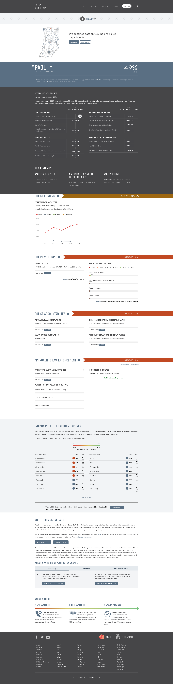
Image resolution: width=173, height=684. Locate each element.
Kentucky (59, 662)
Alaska (38, 645)
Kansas (58, 659)
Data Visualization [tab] (121, 568)
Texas (119, 652)
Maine (78, 647)
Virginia (119, 657)
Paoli (41, 67)
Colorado (39, 657)
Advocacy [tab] (52, 568)
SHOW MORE (86, 497)
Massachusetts (61, 667)
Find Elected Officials (106, 583)
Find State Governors (53, 583)
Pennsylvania (101, 664)
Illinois (58, 654)
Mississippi (80, 657)
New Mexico (100, 650)
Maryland (79, 645)
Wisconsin (120, 664)
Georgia (58, 645)
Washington (120, 662)
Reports (105, 6)
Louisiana (59, 664)
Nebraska (80, 667)
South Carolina (121, 645)
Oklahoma (100, 659)
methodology (43, 542)
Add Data (47, 273)
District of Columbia (42, 662)
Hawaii (58, 647)
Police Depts (74, 42)
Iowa (57, 650)
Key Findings (94, 6)
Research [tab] (86, 568)
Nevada (99, 652)
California (39, 654)
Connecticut (40, 659)
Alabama (39, 647)
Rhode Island (101, 667)
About (85, 6)
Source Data (60, 542)
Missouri (79, 654)
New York (99, 654)
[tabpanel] (86, 579)
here (99, 534)
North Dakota (81, 664)
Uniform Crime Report (108, 301)
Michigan (79, 650)
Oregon (99, 662)
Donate (127, 6)
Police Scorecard (41, 7)
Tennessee (120, 650)
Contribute (115, 6)
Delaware (39, 664)
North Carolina (81, 662)
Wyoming (120, 669)
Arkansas (39, 650)
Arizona (38, 652)
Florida (38, 667)
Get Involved (127, 636)
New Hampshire (101, 645)
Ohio (98, 657)
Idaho (58, 652)
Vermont (119, 659)
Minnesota (80, 652)
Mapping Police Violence (76, 279)
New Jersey (100, 647)
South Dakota (121, 647)
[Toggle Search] (137, 6)
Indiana (86, 18)
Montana (79, 659)
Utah (118, 654)
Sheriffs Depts (85, 42)
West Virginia (121, 667)
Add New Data (117, 507)
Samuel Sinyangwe (84, 537)
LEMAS (135, 301)
